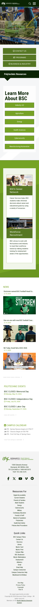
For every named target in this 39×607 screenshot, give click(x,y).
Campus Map (19, 552)
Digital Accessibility (19, 495)
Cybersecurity (19, 508)
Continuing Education (19, 513)
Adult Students (19, 503)
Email (19, 565)
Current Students (19, 498)
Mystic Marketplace (19, 557)
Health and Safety (19, 523)
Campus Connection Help (19, 572)
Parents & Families (19, 500)
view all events (10, 415)
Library (19, 544)
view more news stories (12, 377)
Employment (19, 560)
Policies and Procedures (19, 525)
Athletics (19, 562)
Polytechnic (19, 520)
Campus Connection (19, 570)
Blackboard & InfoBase (19, 575)
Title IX (20, 589)
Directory (19, 542)
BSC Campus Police (19, 537)
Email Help (19, 567)
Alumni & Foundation (19, 518)
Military (19, 510)
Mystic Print (19, 550)
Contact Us (19, 539)
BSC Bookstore (19, 555)
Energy (19, 505)
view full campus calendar (14, 440)
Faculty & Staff (19, 515)
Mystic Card (19, 547)
